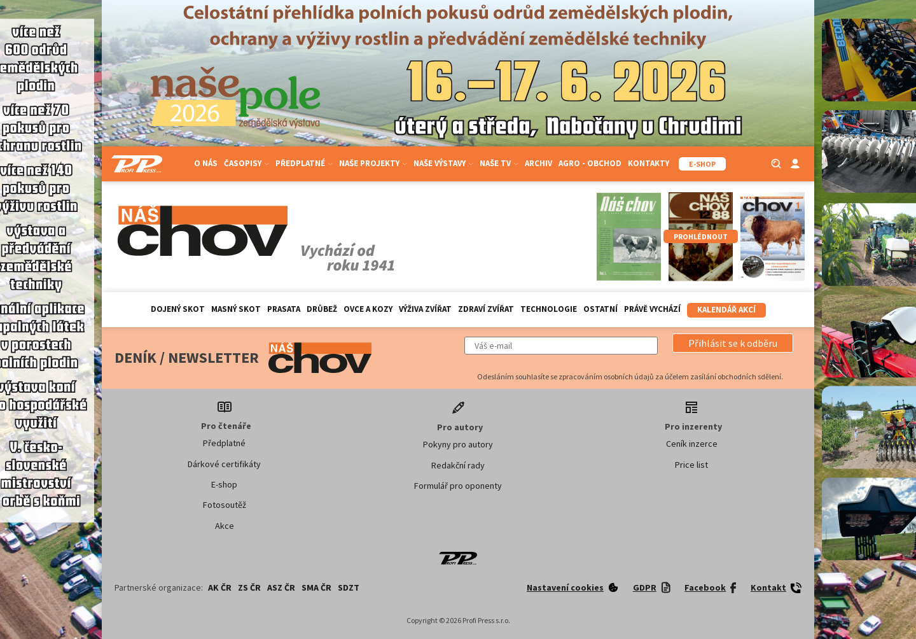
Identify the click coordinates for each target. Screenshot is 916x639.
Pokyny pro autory (458, 444)
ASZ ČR (281, 587)
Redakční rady (458, 465)
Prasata (283, 309)
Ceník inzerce (692, 443)
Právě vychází (652, 309)
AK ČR (220, 587)
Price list (691, 464)
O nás (206, 163)
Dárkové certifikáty (224, 464)
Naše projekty (373, 163)
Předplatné (304, 163)
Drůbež (322, 309)
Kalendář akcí (726, 309)
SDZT (348, 587)
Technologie (548, 309)
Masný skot (236, 309)
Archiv (538, 163)
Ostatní (600, 309)
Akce (224, 525)
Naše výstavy (443, 163)
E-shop (224, 484)
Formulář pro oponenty (458, 485)
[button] (732, 343)
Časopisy (246, 163)
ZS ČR (249, 587)
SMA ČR (316, 587)
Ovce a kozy (368, 309)
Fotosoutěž (224, 504)
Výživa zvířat (425, 309)
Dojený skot (178, 309)
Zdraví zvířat (486, 309)
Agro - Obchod (590, 163)
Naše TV (499, 163)
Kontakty (648, 163)
